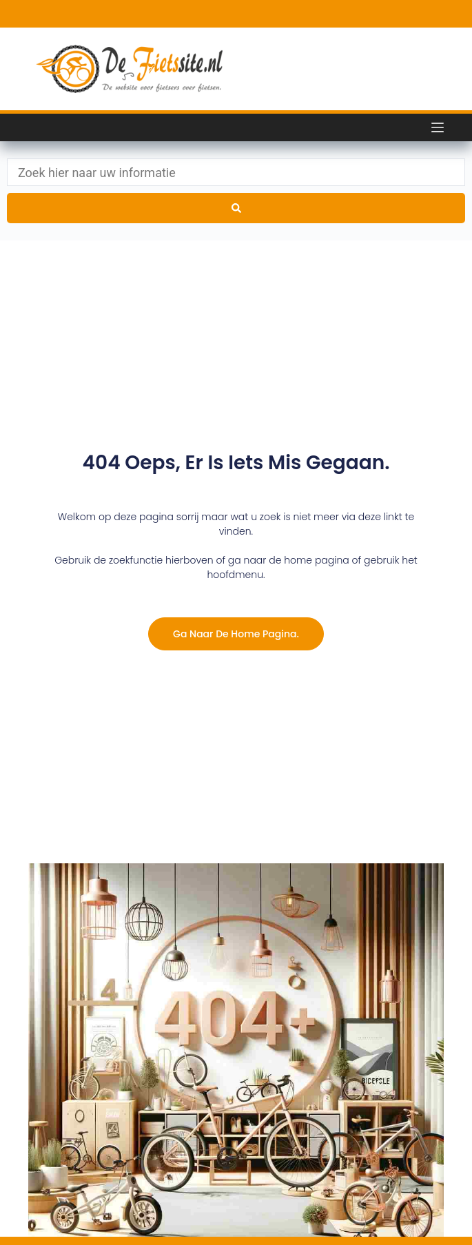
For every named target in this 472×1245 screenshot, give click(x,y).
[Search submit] (236, 208)
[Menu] (437, 127)
